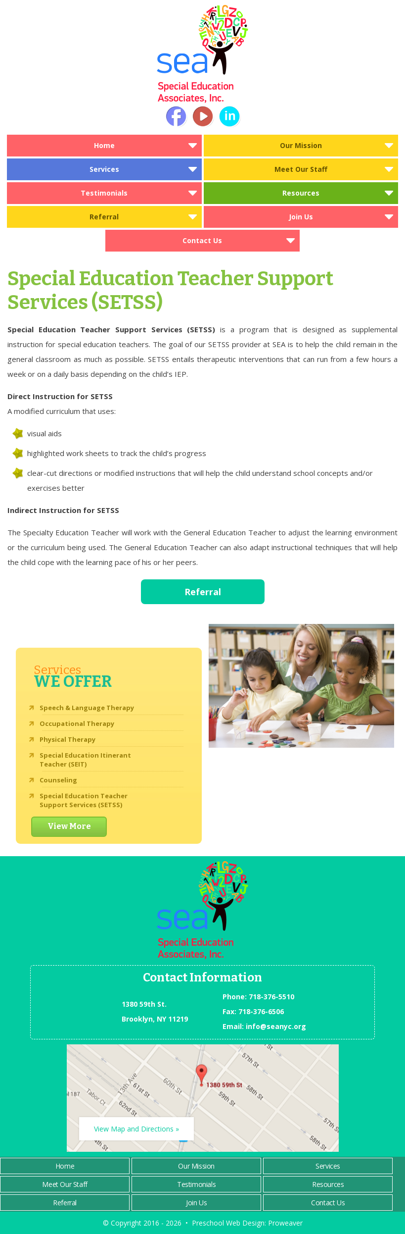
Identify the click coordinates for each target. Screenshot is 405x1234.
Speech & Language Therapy (87, 707)
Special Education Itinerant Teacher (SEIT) (85, 760)
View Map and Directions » (136, 1128)
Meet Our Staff (300, 169)
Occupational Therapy (77, 723)
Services (104, 169)
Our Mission (301, 145)
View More (69, 826)
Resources (300, 193)
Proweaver (285, 1223)
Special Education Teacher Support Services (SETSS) (84, 800)
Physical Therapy (67, 739)
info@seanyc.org (276, 1026)
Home (104, 145)
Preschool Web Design (228, 1223)
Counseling (58, 779)
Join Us (301, 216)
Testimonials (104, 193)
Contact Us (202, 240)
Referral (104, 216)
